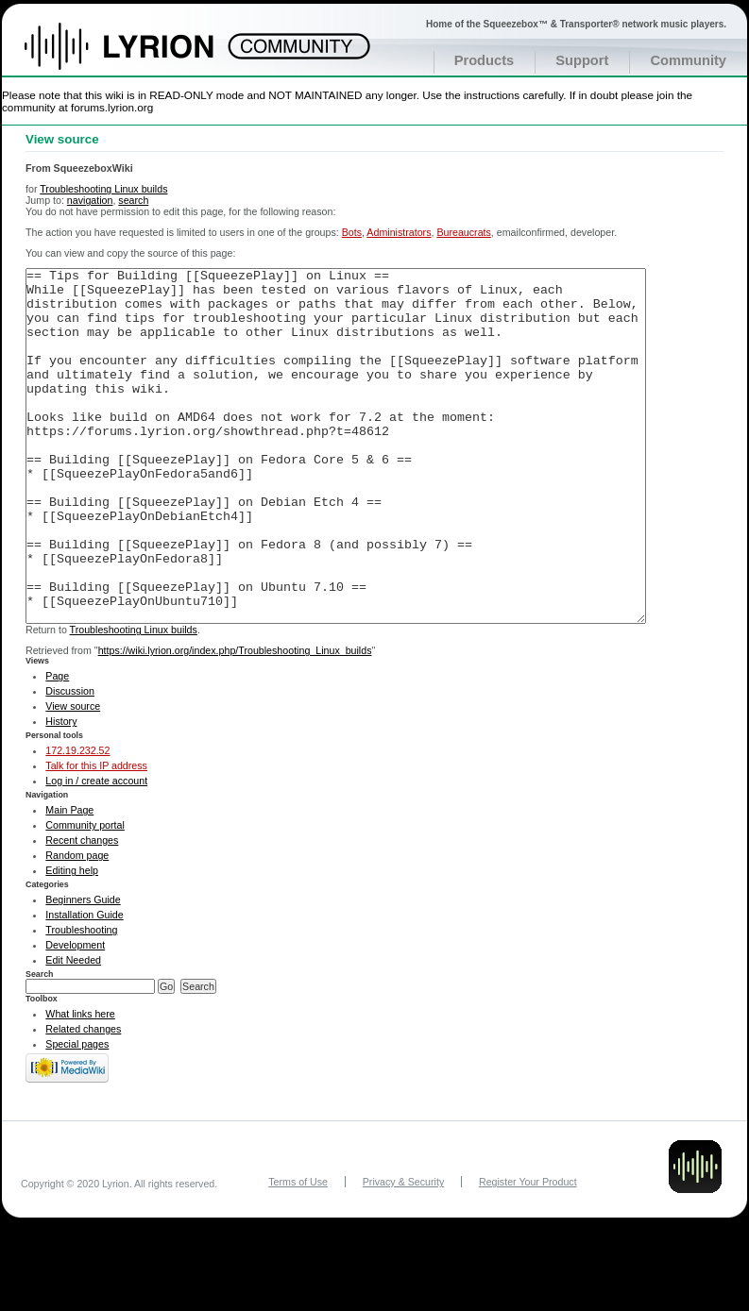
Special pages (77, 1114)
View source (72, 776)
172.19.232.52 (77, 821)
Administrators (398, 232)
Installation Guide (84, 985)
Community (688, 60)
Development (75, 1015)
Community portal (85, 895)
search (133, 200)
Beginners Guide (82, 970)
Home (139, 56)
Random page (77, 926)
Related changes (83, 1099)
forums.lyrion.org (112, 107)
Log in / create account (96, 851)
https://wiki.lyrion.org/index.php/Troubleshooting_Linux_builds (235, 721)
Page (57, 746)
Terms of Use (298, 1252)
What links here (79, 1084)
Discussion (69, 761)
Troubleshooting (81, 1000)
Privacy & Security (403, 1252)
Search (40, 1045)
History (61, 792)
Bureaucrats (463, 232)
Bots (352, 232)
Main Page (69, 880)
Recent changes (81, 910)
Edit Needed (73, 1030)
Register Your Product (528, 1252)
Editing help (71, 941)
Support (581, 60)
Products (484, 60)
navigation (90, 200)
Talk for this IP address (96, 836)
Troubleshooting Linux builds (103, 188)
